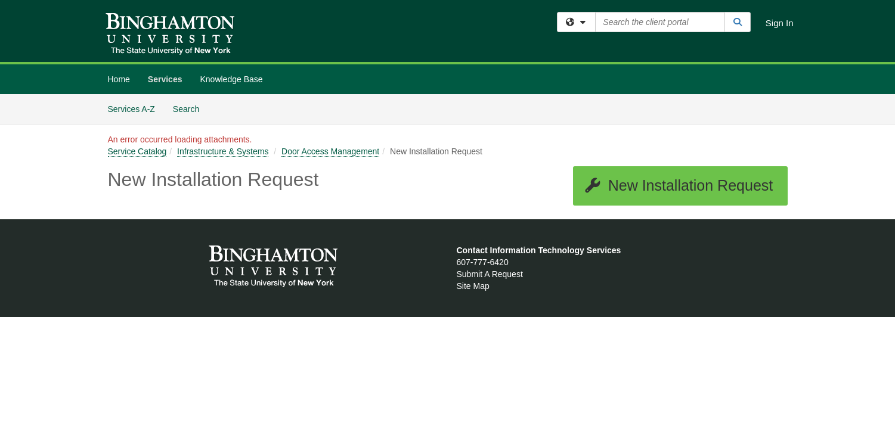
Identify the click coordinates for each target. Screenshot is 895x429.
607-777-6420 (483, 262)
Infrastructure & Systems (222, 151)
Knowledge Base (231, 79)
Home (119, 79)
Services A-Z (131, 109)
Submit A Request (490, 274)
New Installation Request (678, 185)
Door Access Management (330, 151)
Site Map (473, 286)
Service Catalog (137, 151)
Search (190, 108)
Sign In (780, 23)
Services (165, 79)
